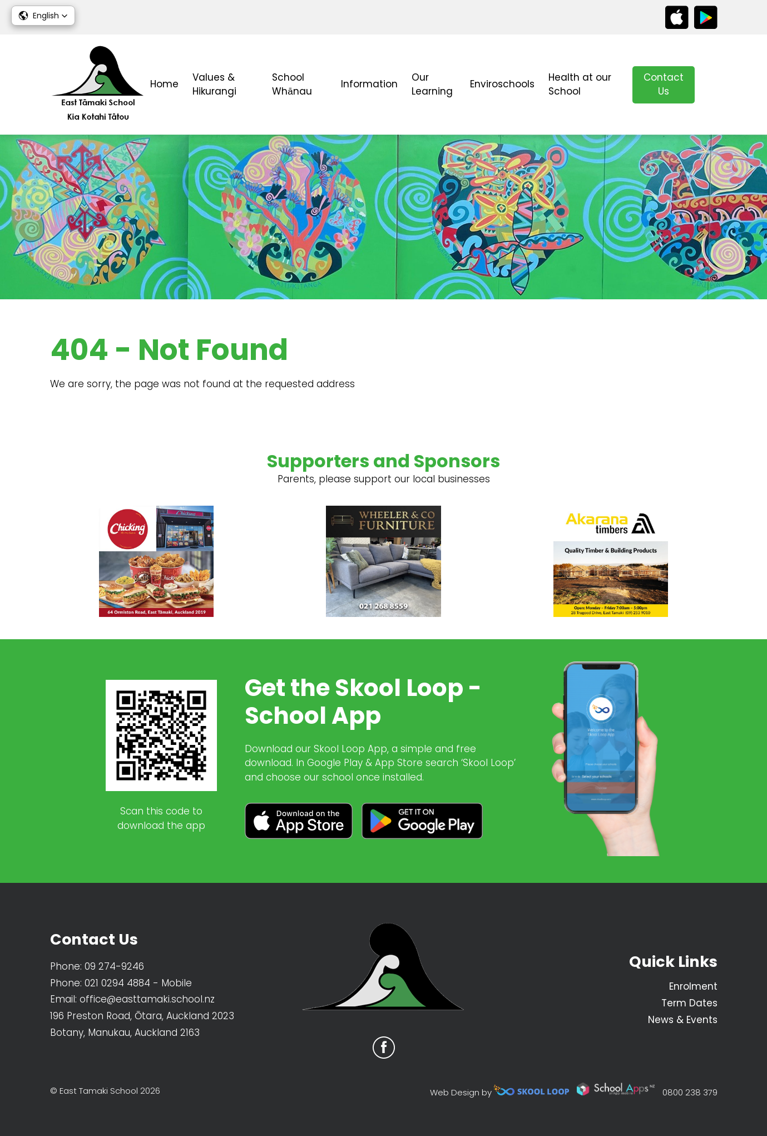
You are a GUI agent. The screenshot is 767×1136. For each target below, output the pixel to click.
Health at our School (579, 84)
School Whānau (291, 84)
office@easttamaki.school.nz (147, 999)
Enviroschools (502, 84)
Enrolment (693, 986)
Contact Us (664, 84)
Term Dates (689, 1003)
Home (164, 84)
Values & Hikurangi (214, 84)
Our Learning (432, 84)
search (711, 85)
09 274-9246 (114, 966)
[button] (43, 16)
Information (369, 84)
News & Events (682, 1019)
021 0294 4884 (117, 983)
